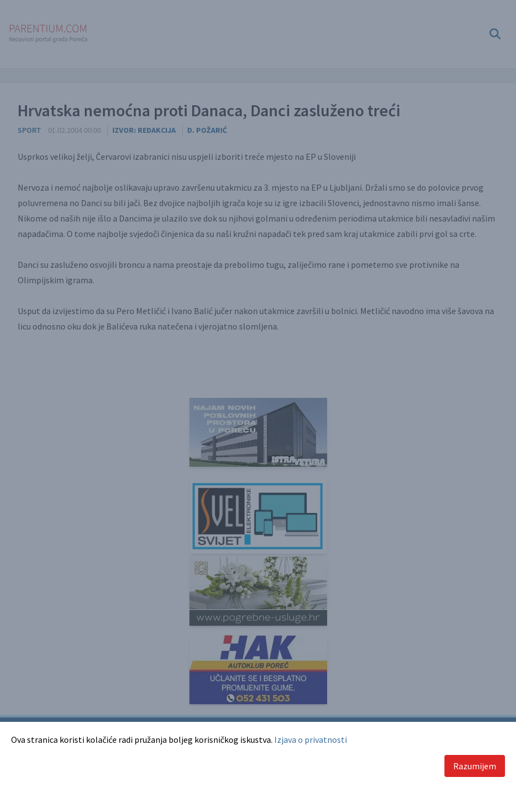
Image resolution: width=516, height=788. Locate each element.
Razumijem (474, 765)
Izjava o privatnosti (310, 739)
